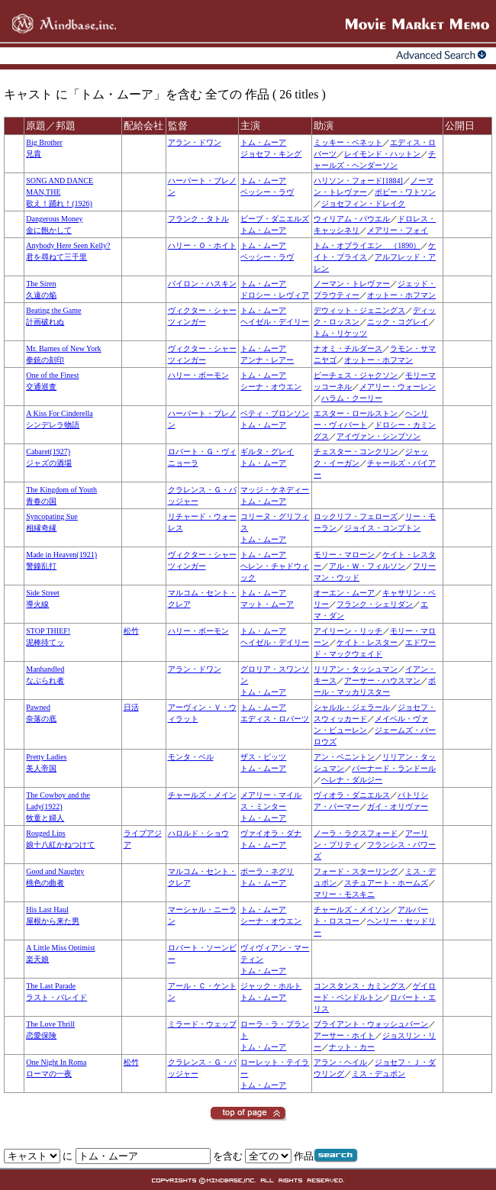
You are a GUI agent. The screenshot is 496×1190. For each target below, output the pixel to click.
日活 (131, 707)
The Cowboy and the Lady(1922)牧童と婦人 (58, 806)
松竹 (131, 631)
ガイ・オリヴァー (397, 806)
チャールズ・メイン (202, 795)
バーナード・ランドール (394, 768)
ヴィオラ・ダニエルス (352, 795)
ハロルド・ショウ (198, 833)
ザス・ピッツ (263, 757)
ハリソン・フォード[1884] (358, 180)
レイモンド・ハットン (382, 154)
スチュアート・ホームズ (386, 883)
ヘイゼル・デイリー (274, 322)
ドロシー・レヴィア (274, 295)
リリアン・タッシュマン (356, 669)
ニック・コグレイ (397, 322)
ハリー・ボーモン (198, 375)
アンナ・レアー (267, 360)
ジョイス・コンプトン (382, 528)
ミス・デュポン (378, 1073)
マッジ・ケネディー (274, 489)
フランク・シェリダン (375, 604)
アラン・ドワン (194, 142)
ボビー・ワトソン (405, 192)
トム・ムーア (263, 142)
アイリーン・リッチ (348, 631)
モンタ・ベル (191, 757)
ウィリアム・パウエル (352, 218)
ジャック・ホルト (270, 986)
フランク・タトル (198, 218)
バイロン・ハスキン (202, 283)
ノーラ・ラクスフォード (356, 833)
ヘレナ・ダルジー (351, 780)
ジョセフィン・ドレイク (363, 203)
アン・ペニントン (344, 757)
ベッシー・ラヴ (267, 192)
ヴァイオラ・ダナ (270, 833)
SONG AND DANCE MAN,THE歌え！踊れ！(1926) (59, 192)
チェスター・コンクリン (356, 451)
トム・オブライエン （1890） (367, 245)
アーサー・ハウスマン (382, 680)
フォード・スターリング (356, 871)
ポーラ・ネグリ (267, 871)
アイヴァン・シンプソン (378, 436)
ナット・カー (352, 1047)
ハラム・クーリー (351, 398)
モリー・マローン (344, 554)
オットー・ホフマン (401, 295)
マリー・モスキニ (344, 894)
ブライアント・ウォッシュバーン (371, 1024)
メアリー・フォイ (397, 230)
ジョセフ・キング (270, 154)
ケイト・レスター (367, 642)
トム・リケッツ (340, 333)
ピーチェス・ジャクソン (356, 375)
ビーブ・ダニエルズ (274, 218)
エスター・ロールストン (356, 413)
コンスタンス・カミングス (359, 986)
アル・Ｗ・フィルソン (367, 566)
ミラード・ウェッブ (202, 1024)
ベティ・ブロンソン (274, 413)
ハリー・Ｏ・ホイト (202, 245)
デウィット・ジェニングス (359, 310)
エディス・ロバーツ (274, 718)
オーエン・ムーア (344, 593)
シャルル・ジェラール (352, 707)
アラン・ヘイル (340, 1062)
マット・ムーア (267, 604)
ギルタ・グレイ (267, 451)
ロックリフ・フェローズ (356, 516)
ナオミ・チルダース (348, 348)
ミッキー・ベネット (348, 142)
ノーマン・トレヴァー (352, 283)
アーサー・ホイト (344, 1035)
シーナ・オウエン (270, 386)
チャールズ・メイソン (352, 909)
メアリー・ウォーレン (397, 386)
